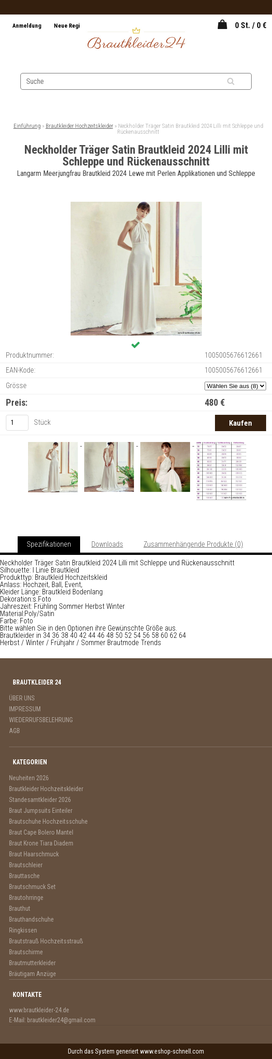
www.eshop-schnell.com (172, 1051)
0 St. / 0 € (251, 25)
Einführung (27, 125)
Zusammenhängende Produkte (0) (193, 544)
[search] (242, 81)
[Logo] (136, 39)
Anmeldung (27, 25)
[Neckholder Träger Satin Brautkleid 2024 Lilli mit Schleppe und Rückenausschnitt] (136, 205)
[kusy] (17, 423)
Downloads (107, 544)
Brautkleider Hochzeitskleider (79, 125)
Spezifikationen (49, 544)
